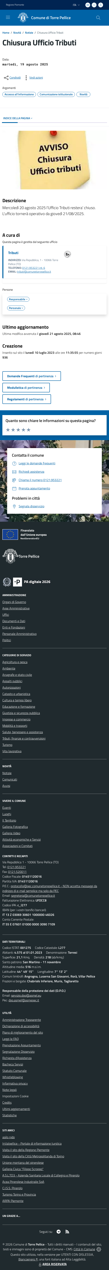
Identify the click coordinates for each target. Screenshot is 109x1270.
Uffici (5, 614)
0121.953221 (16, 867)
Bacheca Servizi (12, 1064)
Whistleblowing (12, 1077)
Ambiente (8, 668)
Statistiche (9, 1115)
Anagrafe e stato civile (17, 674)
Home (5, 32)
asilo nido (8, 1137)
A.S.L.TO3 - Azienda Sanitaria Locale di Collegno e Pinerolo (40, 1175)
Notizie (29, 32)
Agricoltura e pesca (14, 662)
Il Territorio (9, 820)
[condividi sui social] (11, 78)
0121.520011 (17, 871)
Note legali (9, 1089)
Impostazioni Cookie (15, 1096)
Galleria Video (11, 833)
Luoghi (6, 814)
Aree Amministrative (16, 608)
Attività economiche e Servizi (21, 839)
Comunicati (9, 779)
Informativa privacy (15, 1083)
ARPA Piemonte (12, 1200)
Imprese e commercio (16, 719)
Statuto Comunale (14, 1070)
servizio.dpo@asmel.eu (26, 995)
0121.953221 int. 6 (33, 268)
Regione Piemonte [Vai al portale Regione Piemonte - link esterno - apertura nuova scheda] (15, 5)
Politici (6, 640)
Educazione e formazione (18, 706)
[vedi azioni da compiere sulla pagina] (33, 78)
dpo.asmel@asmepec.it (24, 1000)
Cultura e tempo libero (17, 700)
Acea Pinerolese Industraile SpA (23, 1181)
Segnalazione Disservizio (18, 1051)
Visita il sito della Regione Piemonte (25, 1149)
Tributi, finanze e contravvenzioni (23, 738)
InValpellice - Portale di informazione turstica (32, 1143)
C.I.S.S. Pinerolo (12, 1188)
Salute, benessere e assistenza (22, 732)
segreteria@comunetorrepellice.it (33, 895)
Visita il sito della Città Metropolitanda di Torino (33, 1156)
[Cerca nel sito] (98, 17)
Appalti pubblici (12, 681)
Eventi (6, 807)
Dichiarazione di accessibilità (20, 1026)
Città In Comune (84, 1249)
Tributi (13, 252)
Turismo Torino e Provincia (19, 1194)
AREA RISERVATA (52, 1264)
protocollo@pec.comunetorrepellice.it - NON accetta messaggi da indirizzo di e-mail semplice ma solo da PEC (49, 888)
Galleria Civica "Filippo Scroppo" (22, 1169)
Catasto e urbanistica (16, 693)
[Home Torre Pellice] (43, 18)
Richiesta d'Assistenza (17, 1058)
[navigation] (8, 17)
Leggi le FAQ (10, 1038)
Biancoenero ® (28, 1259)
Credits (7, 1102)
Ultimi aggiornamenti (16, 1108)
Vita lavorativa (11, 751)
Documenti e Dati (13, 621)
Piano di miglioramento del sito (22, 1032)
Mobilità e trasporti (14, 725)
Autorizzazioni (11, 687)
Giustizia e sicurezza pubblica (21, 713)
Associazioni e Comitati (17, 845)
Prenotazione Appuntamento (21, 1045)
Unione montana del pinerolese (23, 1162)
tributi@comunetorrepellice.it (34, 271)
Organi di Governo (14, 601)
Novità (17, 32)
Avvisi (6, 785)
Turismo (7, 744)
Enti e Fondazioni (13, 627)
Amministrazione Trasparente (21, 1019)
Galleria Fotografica (15, 826)
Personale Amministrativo (19, 633)
